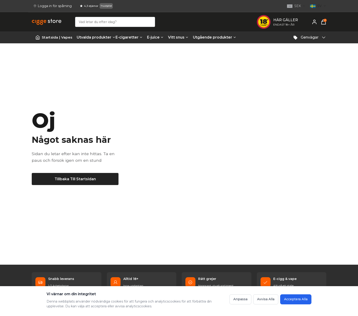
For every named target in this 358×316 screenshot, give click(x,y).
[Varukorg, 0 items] (323, 22)
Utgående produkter (210, 37)
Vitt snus (178, 37)
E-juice (155, 37)
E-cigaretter (129, 37)
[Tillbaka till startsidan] (75, 178)
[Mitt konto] (314, 22)
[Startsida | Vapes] (54, 37)
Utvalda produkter (94, 37)
